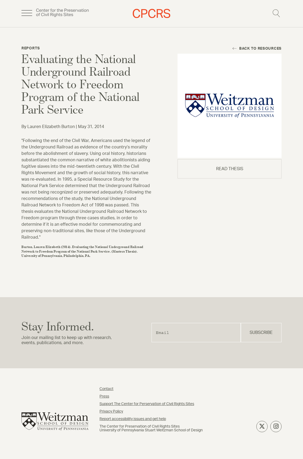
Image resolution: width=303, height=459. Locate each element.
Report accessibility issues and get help (132, 419)
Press (104, 396)
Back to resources (260, 48)
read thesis (229, 169)
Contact (106, 389)
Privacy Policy (111, 411)
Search (276, 13)
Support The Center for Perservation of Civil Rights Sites (146, 404)
